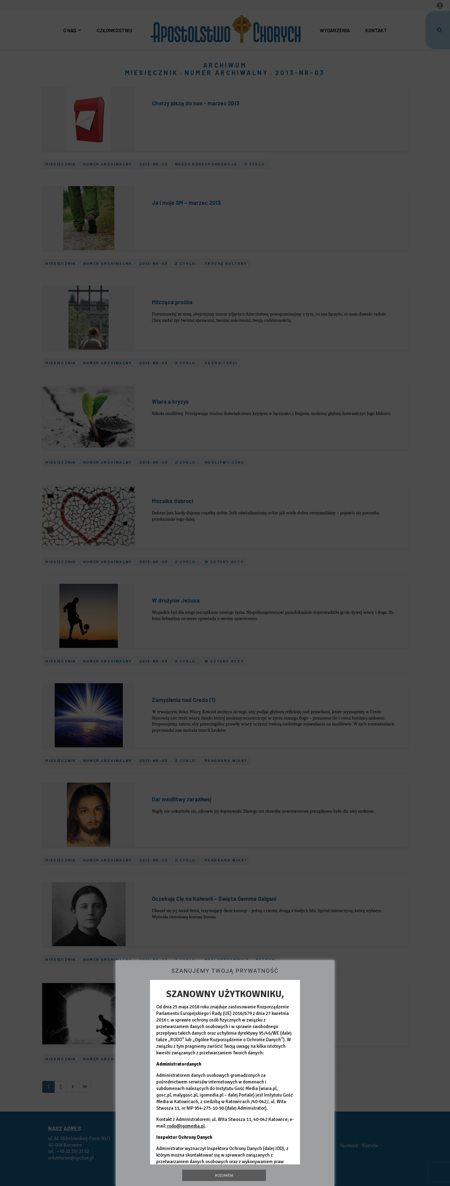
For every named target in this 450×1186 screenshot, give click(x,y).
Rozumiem (224, 1175)
